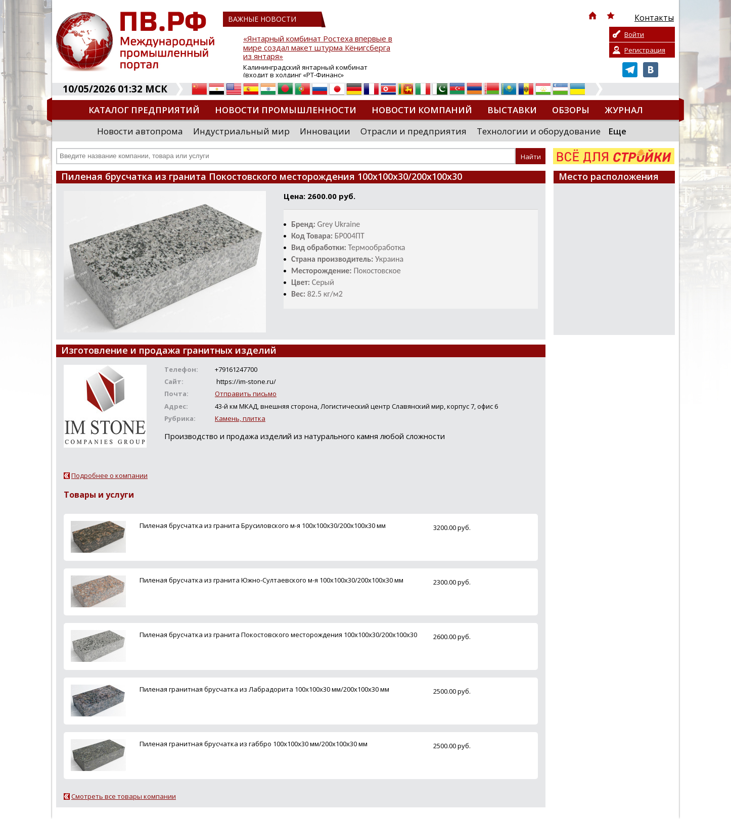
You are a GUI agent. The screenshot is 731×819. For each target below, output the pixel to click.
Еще (617, 131)
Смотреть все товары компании (123, 796)
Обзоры (570, 110)
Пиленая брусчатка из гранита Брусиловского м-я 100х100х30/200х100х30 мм (263, 525)
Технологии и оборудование (539, 131)
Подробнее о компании (109, 475)
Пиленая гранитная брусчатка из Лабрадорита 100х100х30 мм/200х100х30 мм (264, 689)
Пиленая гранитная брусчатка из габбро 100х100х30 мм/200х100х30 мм (254, 743)
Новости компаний (422, 110)
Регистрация (644, 50)
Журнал (624, 110)
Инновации (325, 131)
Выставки (512, 110)
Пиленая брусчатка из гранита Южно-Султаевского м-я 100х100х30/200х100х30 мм (271, 580)
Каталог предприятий (144, 110)
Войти (634, 34)
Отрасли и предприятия (413, 131)
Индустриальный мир (241, 131)
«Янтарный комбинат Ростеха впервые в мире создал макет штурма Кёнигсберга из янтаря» (317, 47)
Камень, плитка (240, 418)
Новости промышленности (285, 110)
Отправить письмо (246, 393)
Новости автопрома (140, 131)
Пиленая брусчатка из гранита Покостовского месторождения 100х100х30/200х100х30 (278, 634)
